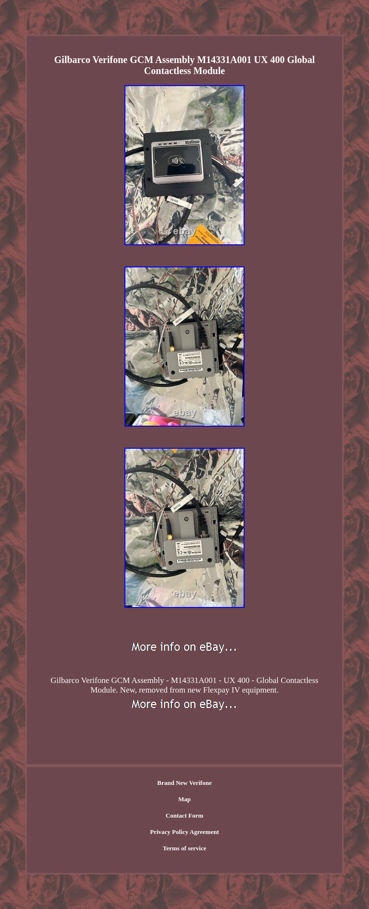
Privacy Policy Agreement (184, 831)
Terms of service (185, 848)
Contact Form (184, 815)
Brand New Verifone (184, 782)
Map (184, 799)
